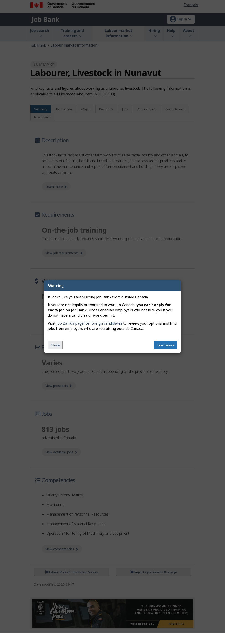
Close (55, 345)
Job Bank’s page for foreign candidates (89, 323)
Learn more (165, 345)
